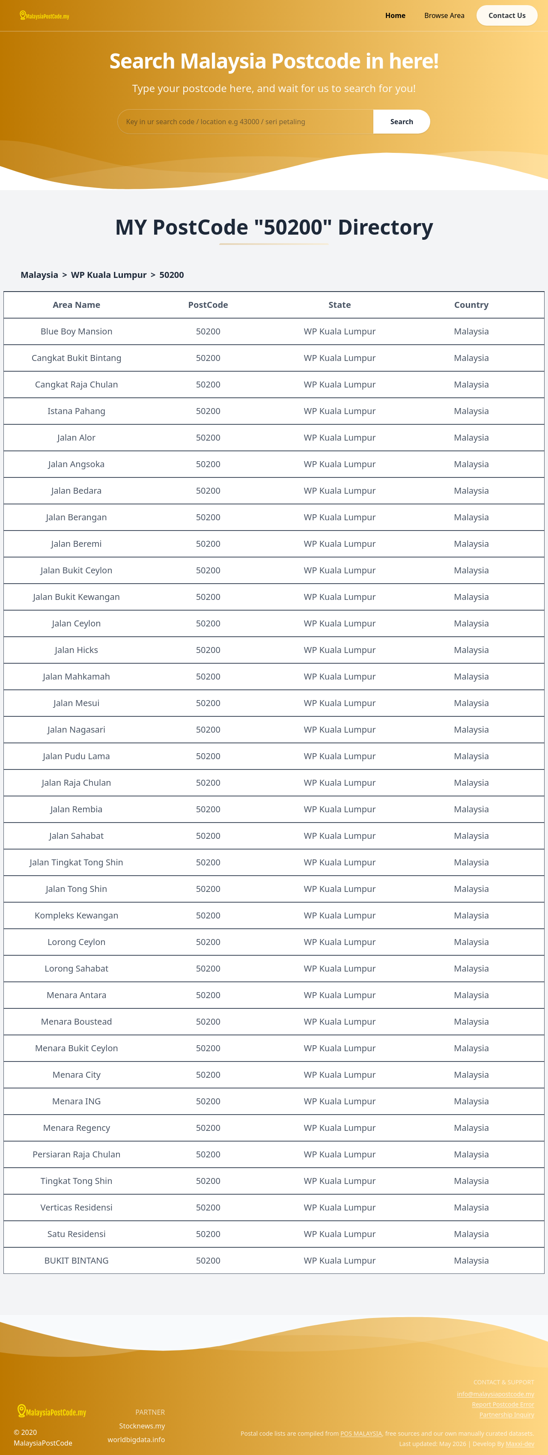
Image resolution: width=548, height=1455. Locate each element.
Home (395, 15)
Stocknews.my (142, 1426)
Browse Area (444, 15)
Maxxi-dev (520, 1444)
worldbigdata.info (136, 1439)
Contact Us (507, 15)
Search (401, 121)
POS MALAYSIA (361, 1433)
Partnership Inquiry (507, 1414)
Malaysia (39, 274)
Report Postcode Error (503, 1404)
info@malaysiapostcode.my (495, 1394)
